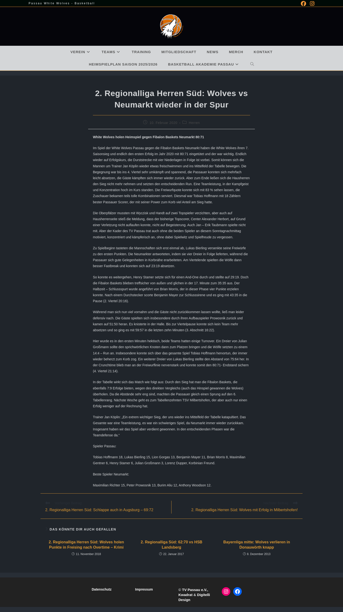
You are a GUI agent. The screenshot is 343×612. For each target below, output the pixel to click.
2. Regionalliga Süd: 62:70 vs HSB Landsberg (171, 544)
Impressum (144, 589)
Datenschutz (101, 589)
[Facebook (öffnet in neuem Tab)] (303, 3)
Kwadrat (185, 595)
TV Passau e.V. (194, 590)
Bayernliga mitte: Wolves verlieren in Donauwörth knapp (256, 544)
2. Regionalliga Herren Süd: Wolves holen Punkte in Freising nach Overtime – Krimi (86, 544)
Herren (194, 123)
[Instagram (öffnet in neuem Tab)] (311, 3)
